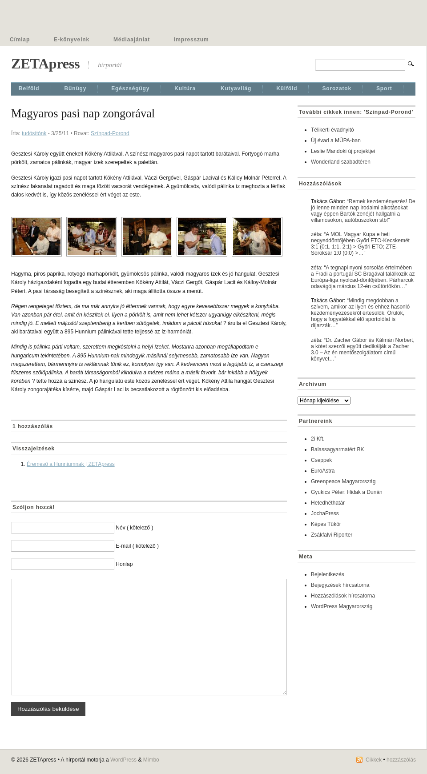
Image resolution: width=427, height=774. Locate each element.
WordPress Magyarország (342, 606)
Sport (384, 88)
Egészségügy (130, 88)
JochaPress (325, 513)
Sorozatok (336, 88)
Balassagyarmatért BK (337, 449)
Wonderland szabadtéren (341, 162)
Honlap (124, 564)
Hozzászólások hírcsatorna (343, 596)
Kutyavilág (236, 88)
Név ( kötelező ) (134, 528)
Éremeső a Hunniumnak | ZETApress (71, 464)
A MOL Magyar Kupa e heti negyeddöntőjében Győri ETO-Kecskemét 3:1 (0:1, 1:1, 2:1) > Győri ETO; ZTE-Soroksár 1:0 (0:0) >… (360, 243)
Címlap (20, 39)
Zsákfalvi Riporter (331, 535)
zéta (316, 234)
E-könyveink (71, 39)
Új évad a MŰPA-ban (336, 140)
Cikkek (374, 760)
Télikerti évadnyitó (332, 130)
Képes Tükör (326, 524)
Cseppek (321, 460)
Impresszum (191, 39)
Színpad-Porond (110, 133)
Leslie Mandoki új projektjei (343, 151)
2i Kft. (318, 439)
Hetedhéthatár (328, 503)
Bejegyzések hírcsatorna (340, 585)
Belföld (29, 88)
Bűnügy (75, 88)
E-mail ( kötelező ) (137, 546)
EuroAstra (322, 471)
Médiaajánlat (131, 39)
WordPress (123, 760)
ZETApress (45, 64)
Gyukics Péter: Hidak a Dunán (347, 492)
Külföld (286, 88)
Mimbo (151, 760)
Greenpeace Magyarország (343, 481)
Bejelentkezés (327, 574)
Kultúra (185, 88)
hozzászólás (401, 760)
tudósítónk (34, 133)
